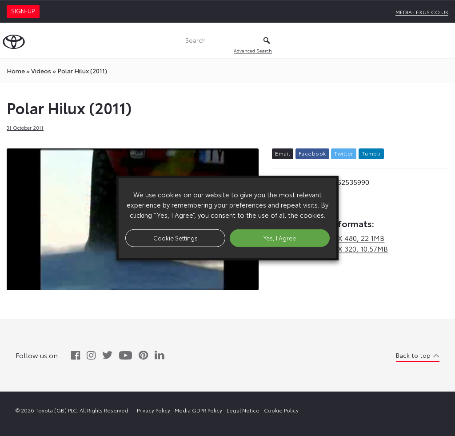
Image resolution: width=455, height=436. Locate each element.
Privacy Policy (153, 410)
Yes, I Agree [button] (279, 238)
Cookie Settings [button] (175, 238)
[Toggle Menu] (443, 40)
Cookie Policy (281, 410)
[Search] (227, 40)
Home (16, 70)
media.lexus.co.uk (421, 12)
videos (41, 70)
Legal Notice (243, 410)
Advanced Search (253, 50)
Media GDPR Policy (198, 410)
